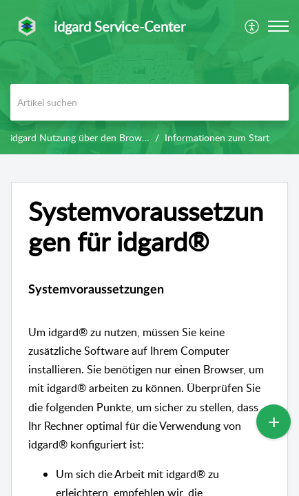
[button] (252, 26)
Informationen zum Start (217, 137)
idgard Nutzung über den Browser (82, 137)
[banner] (149, 77)
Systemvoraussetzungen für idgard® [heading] (145, 226)
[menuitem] (252, 26)
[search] (149, 102)
